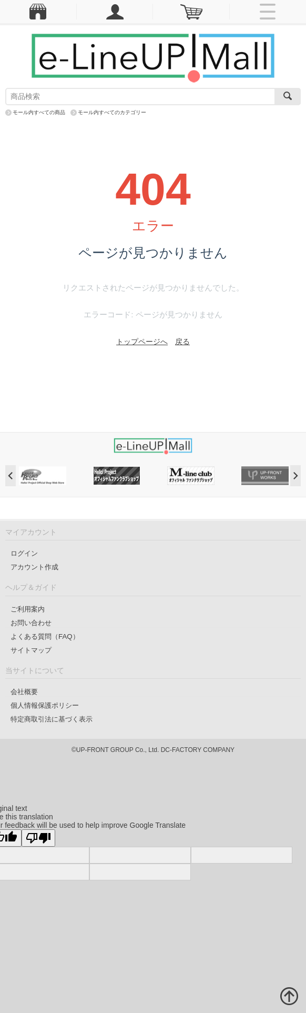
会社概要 (24, 692)
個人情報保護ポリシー (45, 705)
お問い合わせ (31, 623)
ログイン (24, 553)
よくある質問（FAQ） (45, 636)
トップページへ (142, 341)
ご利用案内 (28, 609)
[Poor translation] (38, 838)
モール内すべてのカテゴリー (112, 112)
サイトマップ (31, 650)
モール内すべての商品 (39, 112)
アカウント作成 (34, 567)
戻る (182, 341)
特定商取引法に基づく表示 (52, 719)
